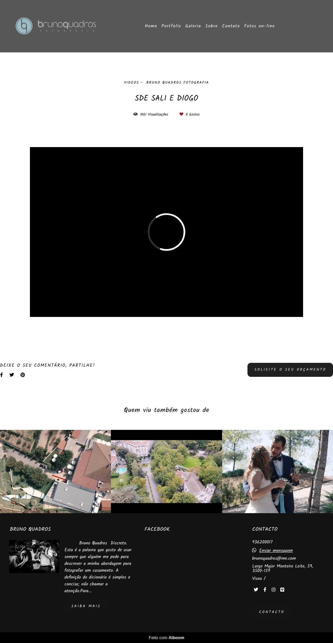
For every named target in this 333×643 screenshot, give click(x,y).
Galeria (193, 26)
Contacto (271, 612)
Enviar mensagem (276, 550)
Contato (231, 26)
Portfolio (171, 26)
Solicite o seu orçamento (290, 370)
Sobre (211, 26)
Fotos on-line (259, 26)
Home (151, 26)
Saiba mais (85, 606)
